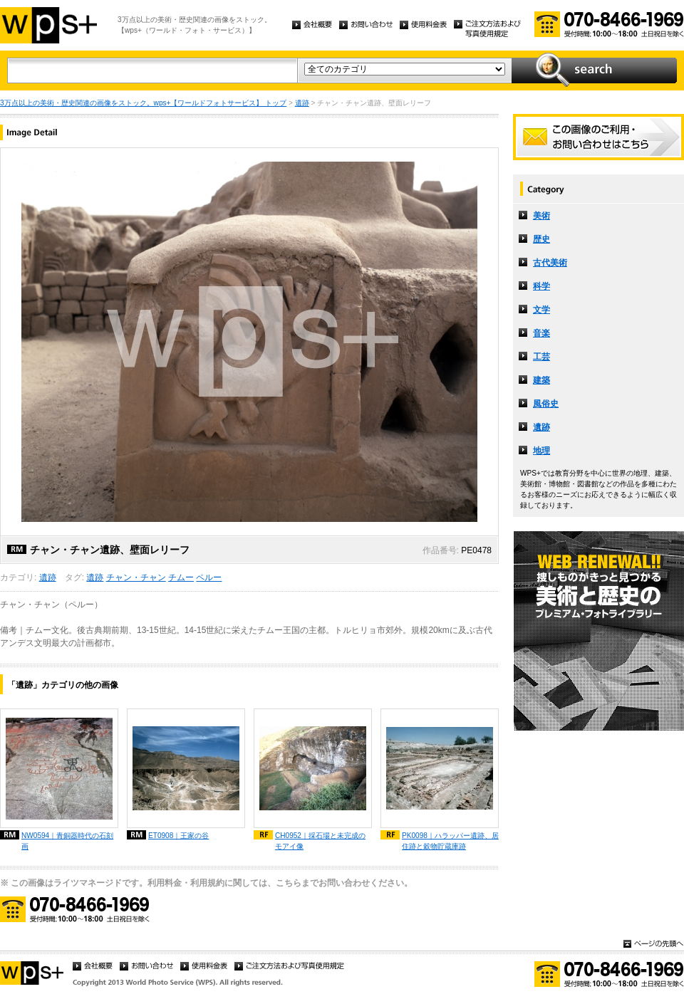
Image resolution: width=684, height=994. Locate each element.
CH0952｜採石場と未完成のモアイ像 (320, 841)
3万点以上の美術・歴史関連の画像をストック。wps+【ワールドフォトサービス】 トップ (143, 103)
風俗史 (546, 404)
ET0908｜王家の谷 (178, 835)
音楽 (541, 333)
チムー (181, 577)
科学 (541, 286)
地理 (541, 451)
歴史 (541, 239)
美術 (541, 216)
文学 (541, 310)
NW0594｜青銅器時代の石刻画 (67, 841)
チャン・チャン (136, 577)
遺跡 (302, 103)
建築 (541, 380)
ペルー (209, 577)
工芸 (541, 357)
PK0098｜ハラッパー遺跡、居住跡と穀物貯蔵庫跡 (450, 841)
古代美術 (550, 263)
